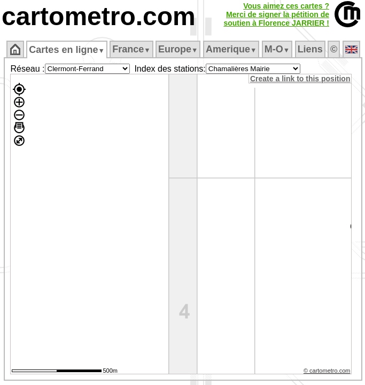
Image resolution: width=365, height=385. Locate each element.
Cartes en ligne (66, 49)
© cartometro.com (327, 370)
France (131, 49)
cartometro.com (99, 16)
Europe (178, 49)
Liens (310, 49)
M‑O (277, 49)
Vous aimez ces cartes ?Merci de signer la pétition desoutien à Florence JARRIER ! (276, 14)
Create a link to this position (300, 78)
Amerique (231, 49)
